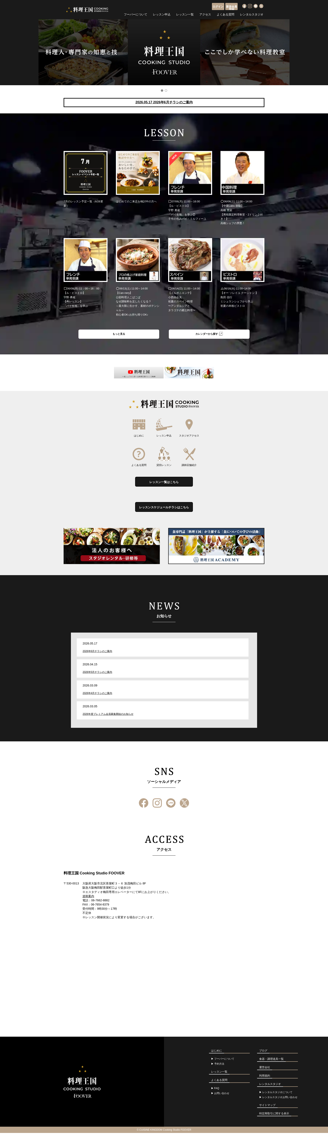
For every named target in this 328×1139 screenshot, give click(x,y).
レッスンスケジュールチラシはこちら (164, 512)
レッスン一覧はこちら (164, 484)
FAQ (216, 1094)
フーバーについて (135, 13)
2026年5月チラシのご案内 (97, 678)
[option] (164, 52)
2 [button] (166, 90)
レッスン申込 (161, 13)
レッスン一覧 (185, 13)
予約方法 (219, 1070)
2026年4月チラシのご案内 (97, 699)
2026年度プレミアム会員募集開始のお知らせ (108, 719)
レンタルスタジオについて (277, 1098)
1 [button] (162, 90)
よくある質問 (225, 13)
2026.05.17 (163, 102)
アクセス (205, 13)
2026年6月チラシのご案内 (97, 657)
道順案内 (88, 902)
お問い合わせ (221, 1099)
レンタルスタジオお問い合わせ (279, 1103)
